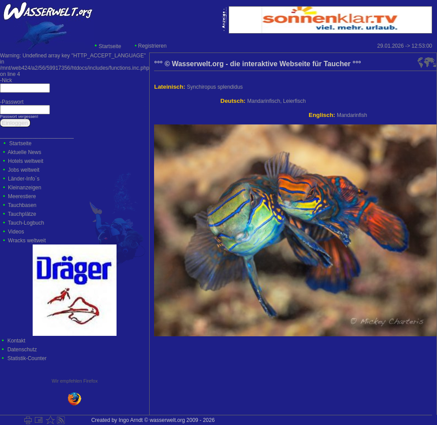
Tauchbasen (22, 205)
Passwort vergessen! (19, 116)
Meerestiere (22, 196)
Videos (16, 232)
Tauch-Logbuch (26, 223)
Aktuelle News (24, 152)
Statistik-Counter (27, 358)
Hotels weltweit (25, 161)
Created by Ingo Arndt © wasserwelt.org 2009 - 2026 (151, 420)
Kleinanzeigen (24, 187)
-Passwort (11, 102)
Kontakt (17, 341)
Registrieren (152, 46)
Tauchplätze (22, 214)
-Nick (6, 80)
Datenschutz (22, 349)
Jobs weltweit (23, 170)
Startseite (110, 46)
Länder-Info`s (23, 179)
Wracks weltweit (27, 240)
